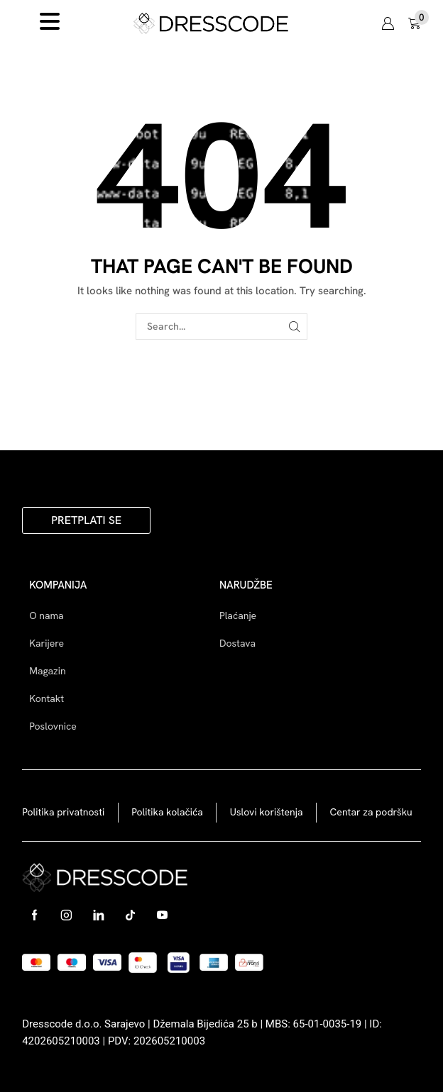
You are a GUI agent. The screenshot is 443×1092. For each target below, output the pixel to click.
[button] (387, 23)
